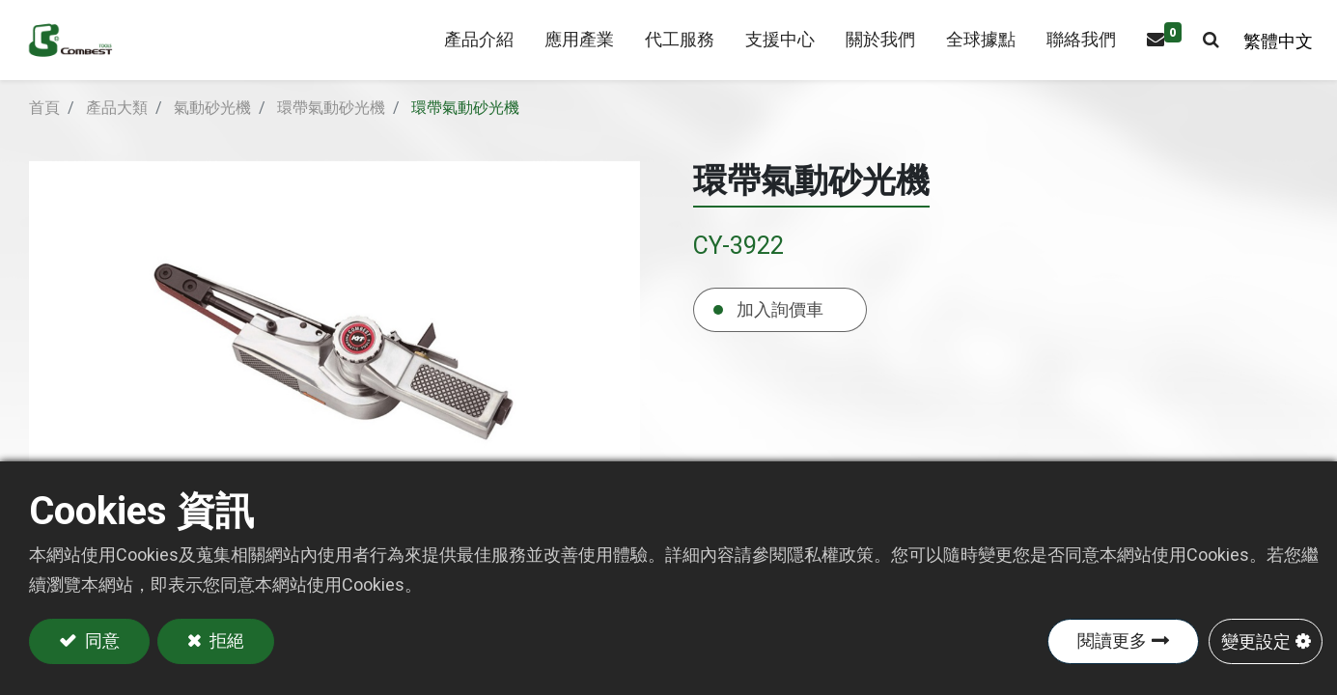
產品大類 (117, 131)
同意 (100, 640)
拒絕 (227, 640)
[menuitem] (569, 51)
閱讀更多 (1112, 640)
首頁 (44, 131)
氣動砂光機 (212, 131)
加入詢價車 (780, 332)
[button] (1201, 51)
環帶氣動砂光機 (331, 131)
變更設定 (1256, 640)
